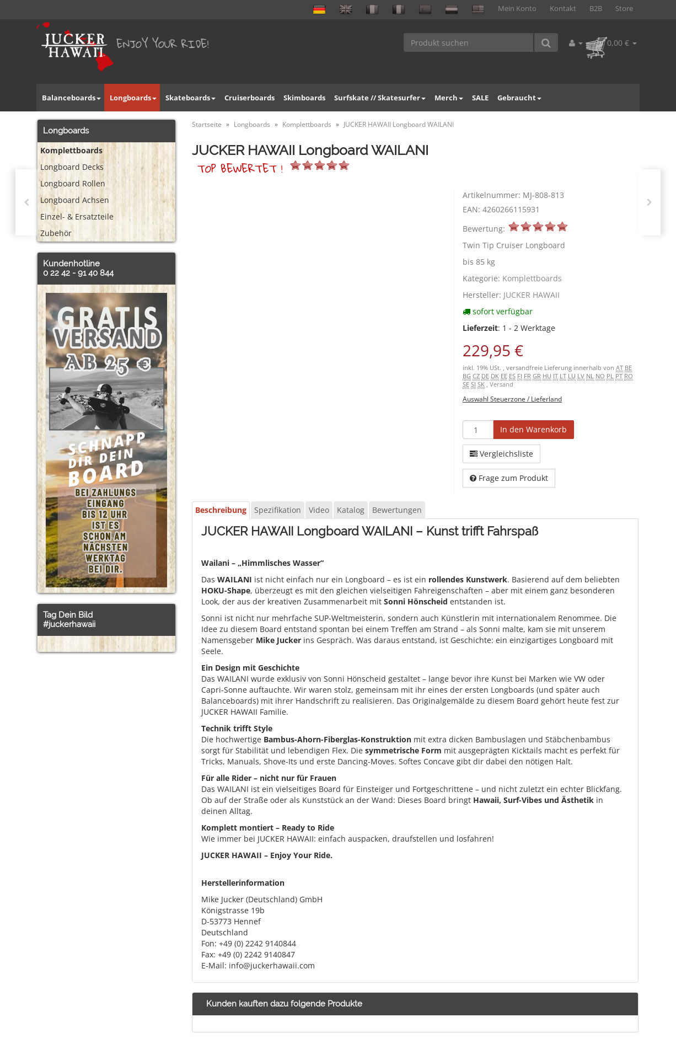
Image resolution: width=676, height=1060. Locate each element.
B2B (595, 8)
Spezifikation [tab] (277, 510)
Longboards (133, 98)
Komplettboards (532, 278)
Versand (501, 384)
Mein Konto (517, 8)
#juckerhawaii (69, 624)
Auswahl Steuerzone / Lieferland (512, 398)
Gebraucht (519, 98)
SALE (480, 98)
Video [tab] (319, 510)
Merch (448, 98)
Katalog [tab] (350, 510)
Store (624, 8)
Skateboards (190, 98)
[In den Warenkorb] (533, 429)
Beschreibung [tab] (220, 510)
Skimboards (304, 98)
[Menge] (478, 429)
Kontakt (563, 8)
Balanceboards (71, 98)
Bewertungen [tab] (397, 510)
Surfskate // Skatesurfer (380, 98)
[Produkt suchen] (469, 42)
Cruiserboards (249, 98)
